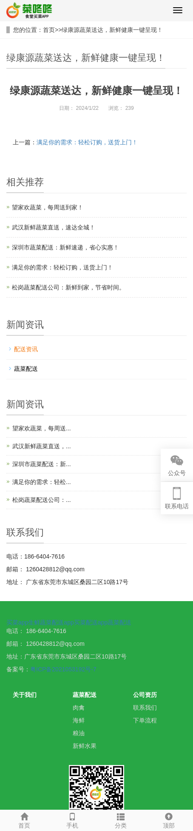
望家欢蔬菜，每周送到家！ (47, 207)
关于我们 (25, 694)
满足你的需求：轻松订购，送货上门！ (87, 142)
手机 (72, 819)
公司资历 (145, 694)
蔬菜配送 (26, 368)
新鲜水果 (84, 745)
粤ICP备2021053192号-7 (63, 669)
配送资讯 (26, 349)
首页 (49, 29)
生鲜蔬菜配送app (51, 622)
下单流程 (145, 720)
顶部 (169, 819)
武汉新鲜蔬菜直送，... (41, 446)
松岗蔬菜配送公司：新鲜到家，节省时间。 (68, 287)
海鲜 (79, 720)
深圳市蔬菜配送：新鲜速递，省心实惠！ (65, 247)
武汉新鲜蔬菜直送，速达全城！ (53, 227)
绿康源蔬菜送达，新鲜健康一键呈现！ (112, 29)
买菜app (17, 622)
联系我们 (145, 707)
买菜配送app (91, 622)
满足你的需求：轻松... (41, 482)
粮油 (79, 733)
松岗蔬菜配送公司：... (41, 499)
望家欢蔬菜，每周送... (41, 428)
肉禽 (79, 707)
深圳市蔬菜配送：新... (41, 464)
